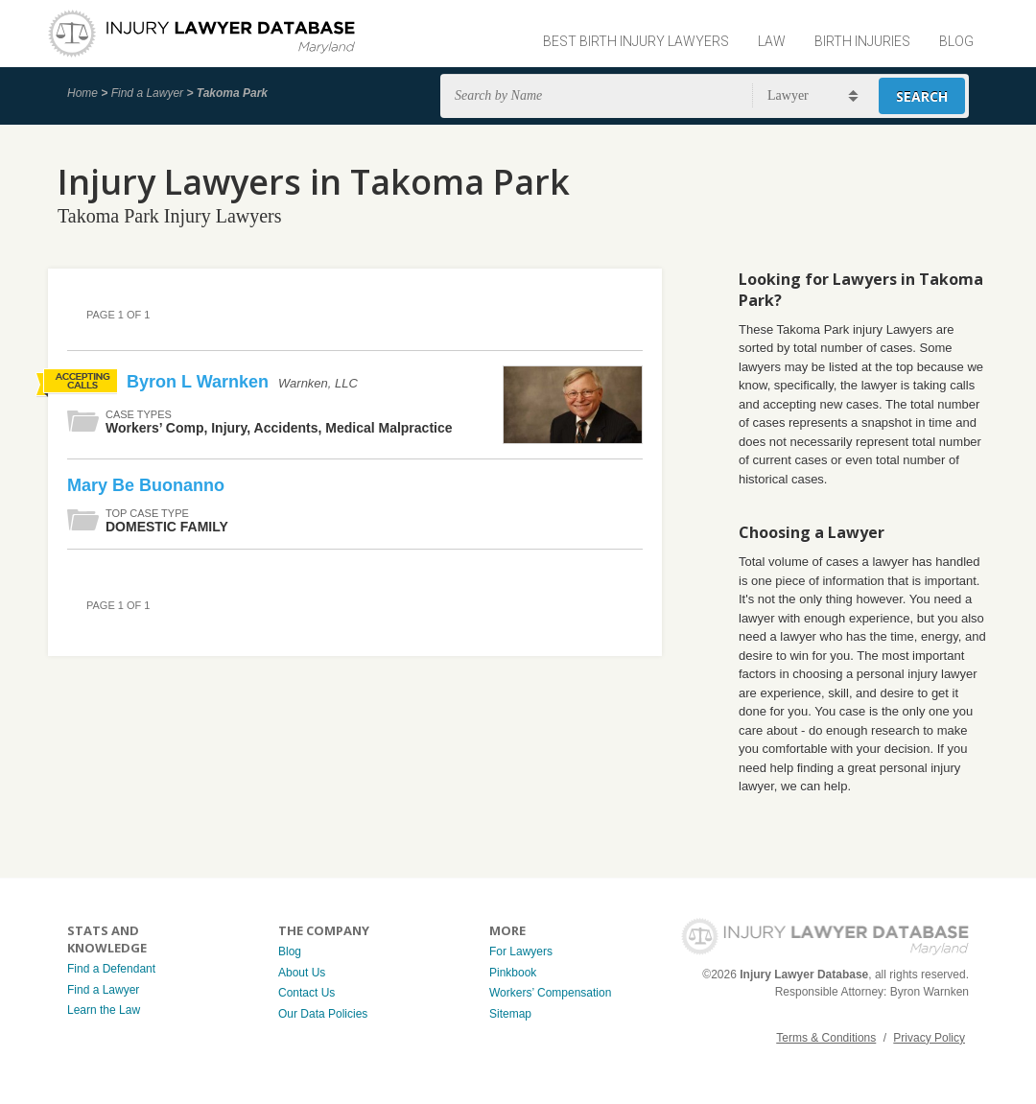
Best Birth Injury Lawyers (636, 41)
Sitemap (510, 1014)
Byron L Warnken (200, 381)
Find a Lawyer (147, 93)
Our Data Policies (322, 1014)
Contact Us (306, 992)
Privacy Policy (929, 1038)
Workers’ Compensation (550, 992)
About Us (301, 972)
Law (772, 41)
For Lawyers (521, 951)
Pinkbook (512, 972)
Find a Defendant (111, 968)
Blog (956, 41)
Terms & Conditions (826, 1038)
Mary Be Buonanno (145, 485)
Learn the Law (103, 1010)
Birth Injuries (862, 41)
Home (82, 93)
